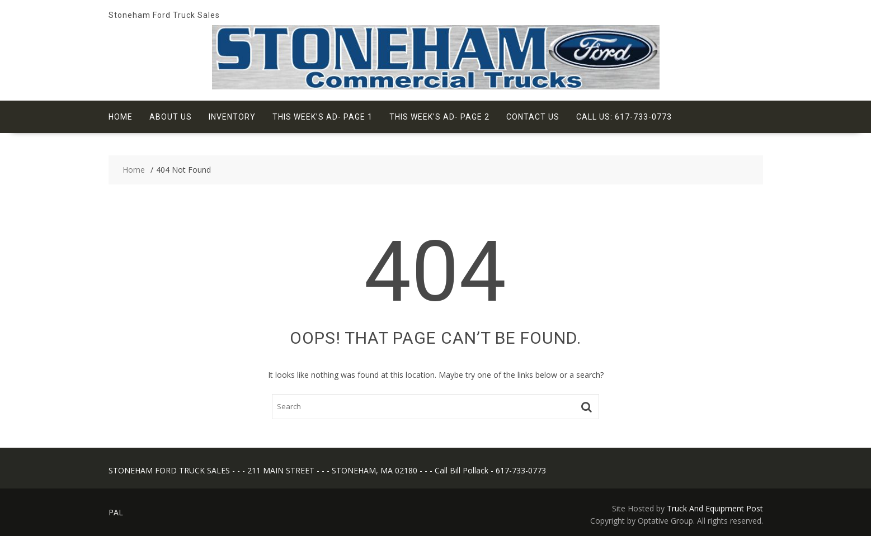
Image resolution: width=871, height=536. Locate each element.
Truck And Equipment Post (715, 508)
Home (121, 116)
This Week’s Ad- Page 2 (439, 116)
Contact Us (532, 116)
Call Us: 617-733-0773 (624, 116)
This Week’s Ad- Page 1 (322, 116)
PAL (116, 512)
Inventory (232, 116)
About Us (170, 116)
